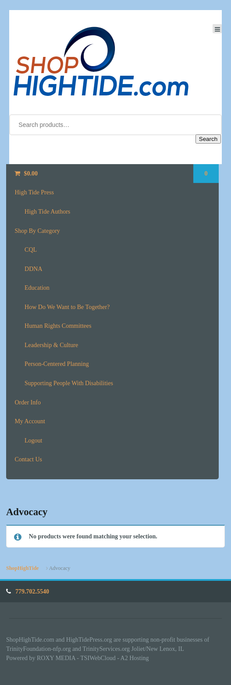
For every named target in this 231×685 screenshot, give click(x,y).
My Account (29, 421)
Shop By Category (37, 231)
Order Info (27, 402)
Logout (33, 440)
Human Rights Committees (58, 326)
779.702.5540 (32, 591)
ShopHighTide (22, 568)
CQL (31, 249)
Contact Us (28, 459)
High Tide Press (33, 192)
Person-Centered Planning (57, 364)
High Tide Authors (47, 211)
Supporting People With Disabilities (69, 383)
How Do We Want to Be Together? (67, 307)
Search (208, 139)
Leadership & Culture (51, 345)
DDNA (33, 269)
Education (37, 288)
